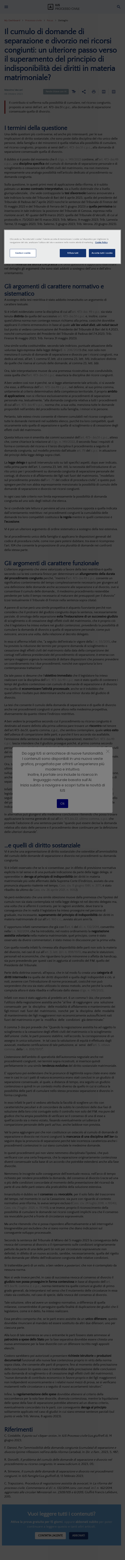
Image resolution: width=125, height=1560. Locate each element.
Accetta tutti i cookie (102, 253)
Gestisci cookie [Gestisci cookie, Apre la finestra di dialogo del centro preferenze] (23, 253)
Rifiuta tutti (72, 253)
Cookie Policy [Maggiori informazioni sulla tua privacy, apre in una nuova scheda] (101, 242)
